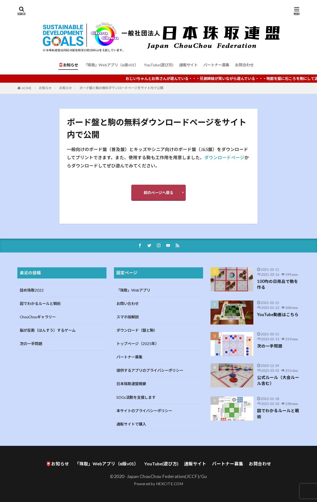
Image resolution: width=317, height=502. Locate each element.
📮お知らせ (68, 65)
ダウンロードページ (224, 157)
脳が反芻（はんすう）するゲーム (48, 330)
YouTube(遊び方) (158, 65)
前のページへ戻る (158, 192)
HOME (26, 88)
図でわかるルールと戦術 (40, 303)
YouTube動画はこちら (278, 314)
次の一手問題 (31, 343)
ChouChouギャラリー (38, 317)
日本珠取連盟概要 (131, 383)
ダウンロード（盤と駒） (136, 330)
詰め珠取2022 (32, 290)
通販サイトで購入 (131, 424)
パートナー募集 (216, 65)
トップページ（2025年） (137, 343)
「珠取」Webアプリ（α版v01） (111, 65)
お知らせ (45, 88)
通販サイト (188, 65)
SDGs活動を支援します (136, 397)
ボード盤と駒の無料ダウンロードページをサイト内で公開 (121, 88)
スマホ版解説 (127, 317)
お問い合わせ (127, 303)
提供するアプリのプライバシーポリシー (149, 370)
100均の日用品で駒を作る (277, 284)
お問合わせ (244, 65)
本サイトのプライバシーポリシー (144, 410)
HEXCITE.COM (169, 483)
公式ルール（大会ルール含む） (278, 380)
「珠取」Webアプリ (133, 290)
